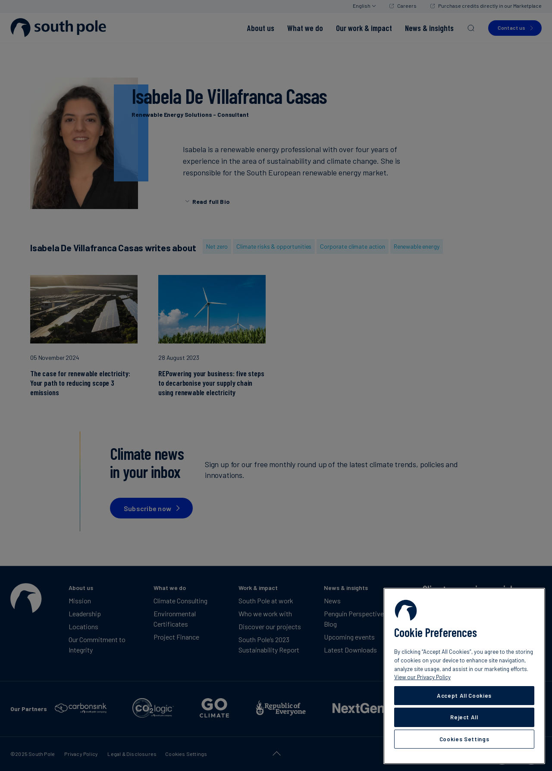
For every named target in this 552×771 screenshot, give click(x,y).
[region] (464, 676)
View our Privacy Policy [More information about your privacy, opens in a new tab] (422, 677)
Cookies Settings (464, 739)
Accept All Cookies (464, 695)
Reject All (464, 717)
